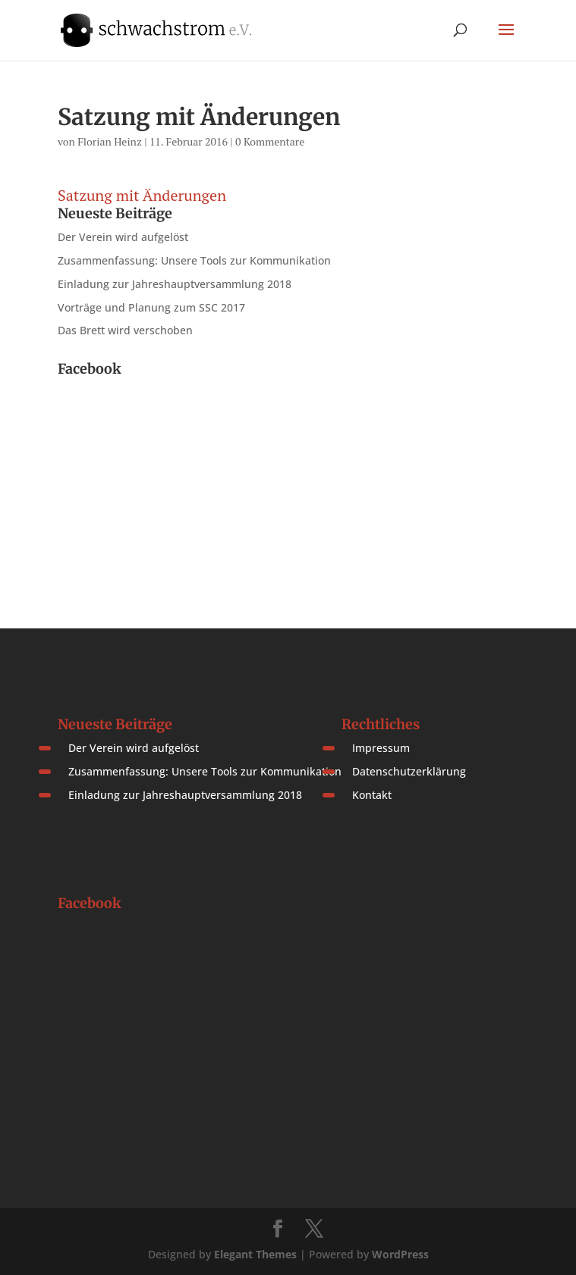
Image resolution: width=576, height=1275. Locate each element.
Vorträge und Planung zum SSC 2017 (151, 307)
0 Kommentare (269, 141)
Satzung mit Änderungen (142, 195)
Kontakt (372, 795)
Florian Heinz (109, 141)
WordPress (400, 1254)
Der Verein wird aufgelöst (123, 237)
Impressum (381, 748)
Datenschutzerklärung (409, 771)
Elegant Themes (255, 1254)
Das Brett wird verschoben (125, 330)
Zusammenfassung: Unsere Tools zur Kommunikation (194, 260)
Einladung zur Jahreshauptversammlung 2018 (174, 284)
